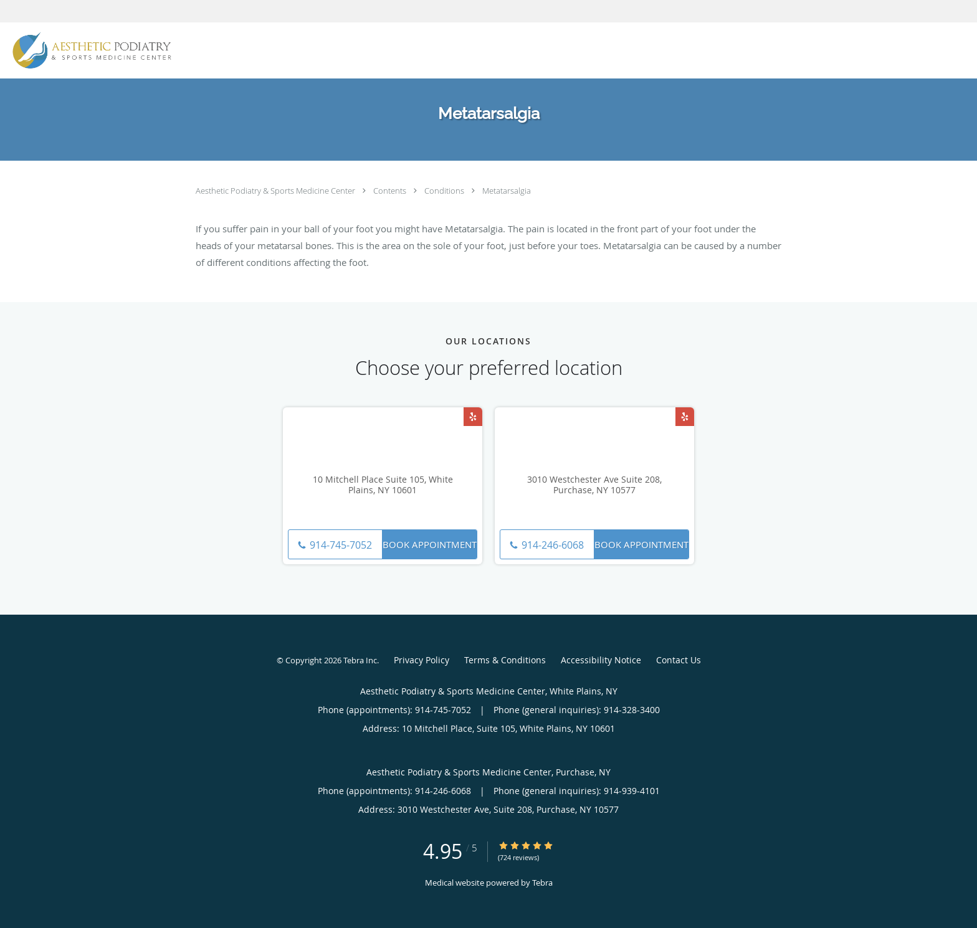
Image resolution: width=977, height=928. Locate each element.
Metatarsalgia (506, 190)
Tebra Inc (360, 660)
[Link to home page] (89, 50)
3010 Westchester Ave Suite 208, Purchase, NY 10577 (594, 485)
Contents (390, 190)
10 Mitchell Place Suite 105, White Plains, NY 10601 (383, 485)
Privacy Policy (421, 660)
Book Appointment (430, 544)
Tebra (542, 882)
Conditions (445, 190)
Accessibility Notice (601, 660)
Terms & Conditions (505, 660)
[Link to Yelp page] (473, 416)
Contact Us (678, 660)
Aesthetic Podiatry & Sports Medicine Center (276, 190)
